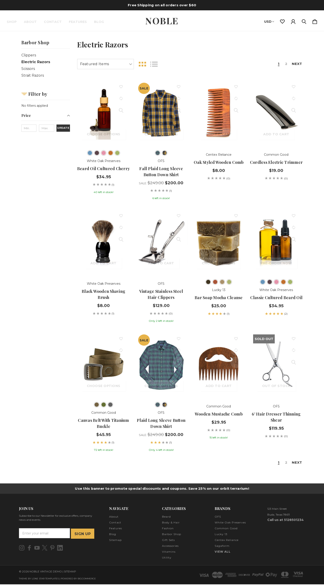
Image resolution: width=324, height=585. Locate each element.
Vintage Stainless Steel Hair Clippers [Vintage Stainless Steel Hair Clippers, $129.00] (161, 294)
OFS (218, 517)
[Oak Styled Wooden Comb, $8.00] (218, 113)
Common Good (226, 529)
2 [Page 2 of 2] (284, 64)
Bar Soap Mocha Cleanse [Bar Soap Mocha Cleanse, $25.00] (219, 297)
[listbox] (105, 64)
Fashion (168, 529)
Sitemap (115, 540)
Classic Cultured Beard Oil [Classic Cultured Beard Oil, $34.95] (276, 297)
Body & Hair (171, 523)
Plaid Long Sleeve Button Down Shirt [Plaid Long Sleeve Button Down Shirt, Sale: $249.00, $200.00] (161, 423)
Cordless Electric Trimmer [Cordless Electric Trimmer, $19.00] (276, 162)
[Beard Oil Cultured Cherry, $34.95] (103, 113)
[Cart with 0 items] (314, 20)
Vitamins (169, 552)
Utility (166, 558)
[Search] (304, 20)
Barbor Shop (171, 534)
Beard (166, 517)
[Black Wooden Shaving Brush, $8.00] (103, 242)
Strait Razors (32, 75)
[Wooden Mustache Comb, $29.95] (218, 364)
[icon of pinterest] (52, 548)
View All (223, 552)
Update (63, 127)
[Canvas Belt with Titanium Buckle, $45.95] (103, 364)
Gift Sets (168, 540)
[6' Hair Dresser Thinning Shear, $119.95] (276, 364)
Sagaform (222, 546)
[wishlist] (282, 20)
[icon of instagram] (22, 548)
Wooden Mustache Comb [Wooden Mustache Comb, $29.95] (219, 414)
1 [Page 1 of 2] (276, 64)
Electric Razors (35, 62)
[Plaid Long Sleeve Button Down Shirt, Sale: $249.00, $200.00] (161, 364)
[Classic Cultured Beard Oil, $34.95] (276, 242)
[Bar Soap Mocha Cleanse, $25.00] (218, 242)
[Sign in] (293, 20)
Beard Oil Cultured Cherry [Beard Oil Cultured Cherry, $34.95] (103, 168)
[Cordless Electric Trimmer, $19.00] (276, 113)
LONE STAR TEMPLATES (45, 579)
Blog (99, 21)
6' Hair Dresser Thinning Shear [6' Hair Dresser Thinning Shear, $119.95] (276, 417)
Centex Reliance (226, 540)
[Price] (45, 117)
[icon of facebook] (29, 548)
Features (78, 21)
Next (296, 64)
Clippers (28, 55)
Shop (12, 21)
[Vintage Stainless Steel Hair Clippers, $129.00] (161, 242)
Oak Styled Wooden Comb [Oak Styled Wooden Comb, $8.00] (219, 162)
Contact (53, 21)
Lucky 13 (221, 534)
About (30, 21)
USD (269, 22)
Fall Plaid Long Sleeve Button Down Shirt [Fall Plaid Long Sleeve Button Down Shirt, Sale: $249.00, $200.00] (161, 171)
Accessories (170, 546)
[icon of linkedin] (60, 548)
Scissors (28, 69)
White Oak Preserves (230, 523)
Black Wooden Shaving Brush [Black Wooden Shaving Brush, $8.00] (103, 294)
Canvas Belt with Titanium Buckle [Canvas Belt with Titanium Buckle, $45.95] (103, 423)
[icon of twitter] (44, 548)
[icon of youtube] (37, 548)
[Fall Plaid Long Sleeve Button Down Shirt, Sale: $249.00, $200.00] (161, 113)
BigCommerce (87, 579)
